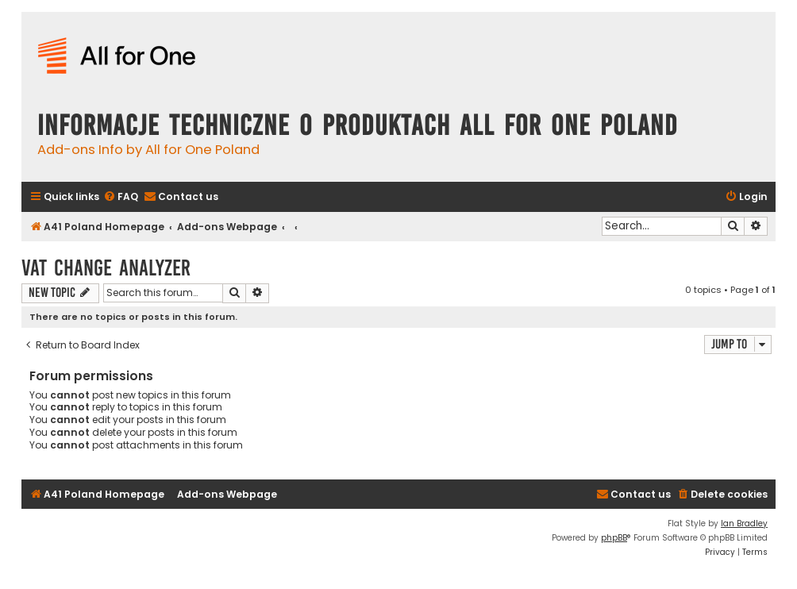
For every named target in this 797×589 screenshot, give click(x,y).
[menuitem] (120, 197)
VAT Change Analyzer (106, 268)
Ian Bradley (744, 523)
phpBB (614, 538)
